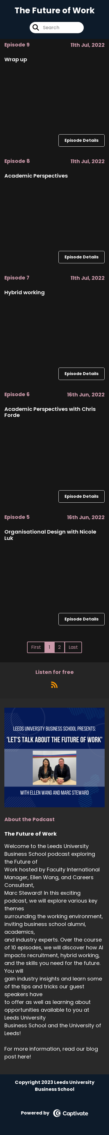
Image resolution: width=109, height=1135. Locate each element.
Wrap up (15, 59)
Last (73, 647)
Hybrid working (24, 292)
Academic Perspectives (36, 175)
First (36, 647)
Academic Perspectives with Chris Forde (50, 412)
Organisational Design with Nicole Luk (50, 535)
